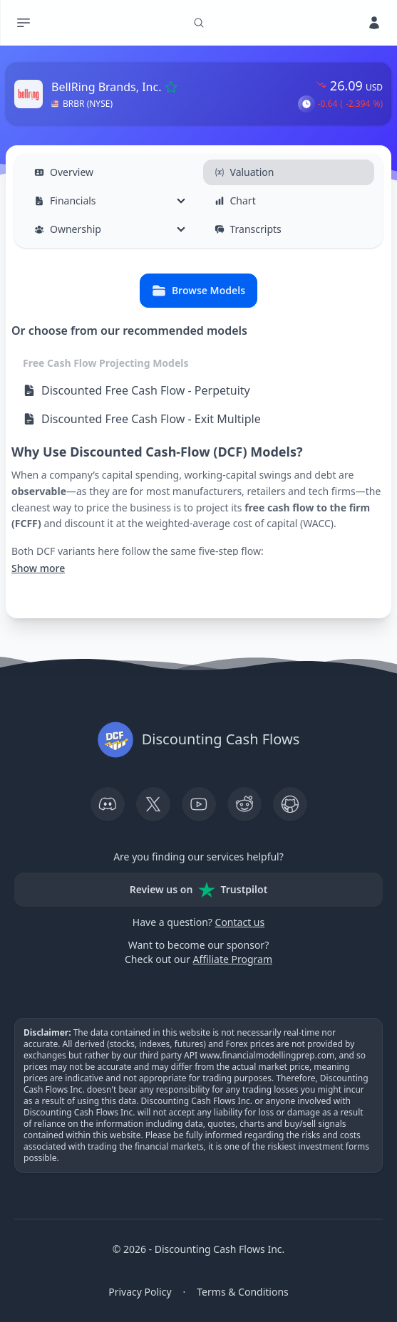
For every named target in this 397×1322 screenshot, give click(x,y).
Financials (65, 200)
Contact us (240, 922)
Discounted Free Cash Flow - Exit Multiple (142, 419)
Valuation (244, 172)
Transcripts (248, 229)
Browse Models (198, 290)
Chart (235, 200)
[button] (306, 104)
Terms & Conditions (243, 1291)
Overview (63, 172)
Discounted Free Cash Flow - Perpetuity (136, 390)
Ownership (67, 229)
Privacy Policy (139, 1291)
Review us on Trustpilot (199, 889)
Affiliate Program (232, 959)
